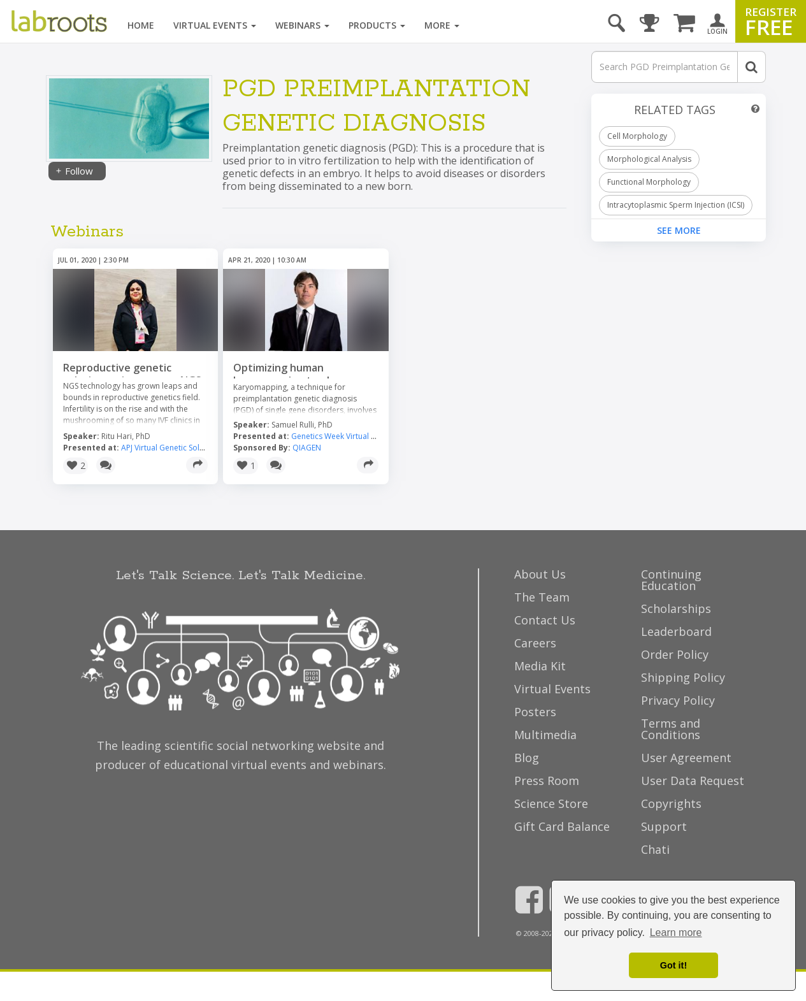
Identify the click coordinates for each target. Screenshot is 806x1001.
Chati (655, 849)
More (441, 25)
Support (664, 826)
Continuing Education (671, 579)
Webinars (302, 25)
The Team (542, 597)
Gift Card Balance (562, 826)
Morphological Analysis (649, 159)
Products (377, 25)
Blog (526, 757)
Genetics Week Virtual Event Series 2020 (362, 436)
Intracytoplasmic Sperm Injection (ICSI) (675, 204)
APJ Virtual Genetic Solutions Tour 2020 (191, 447)
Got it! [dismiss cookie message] (673, 965)
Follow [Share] (74, 170)
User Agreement (686, 757)
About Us (540, 574)
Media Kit (540, 666)
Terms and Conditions (670, 728)
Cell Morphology (637, 136)
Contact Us (544, 620)
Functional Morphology (649, 181)
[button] (75, 465)
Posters (535, 711)
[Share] (197, 465)
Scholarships (676, 608)
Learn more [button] (676, 932)
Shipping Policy (683, 677)
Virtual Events (214, 25)
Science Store (551, 803)
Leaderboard (676, 631)
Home (140, 25)
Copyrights (671, 803)
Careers (535, 643)
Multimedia (545, 734)
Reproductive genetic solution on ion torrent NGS (132, 374)
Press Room (546, 780)
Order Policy (675, 654)
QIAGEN (306, 447)
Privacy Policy (678, 700)
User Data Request (692, 780)
